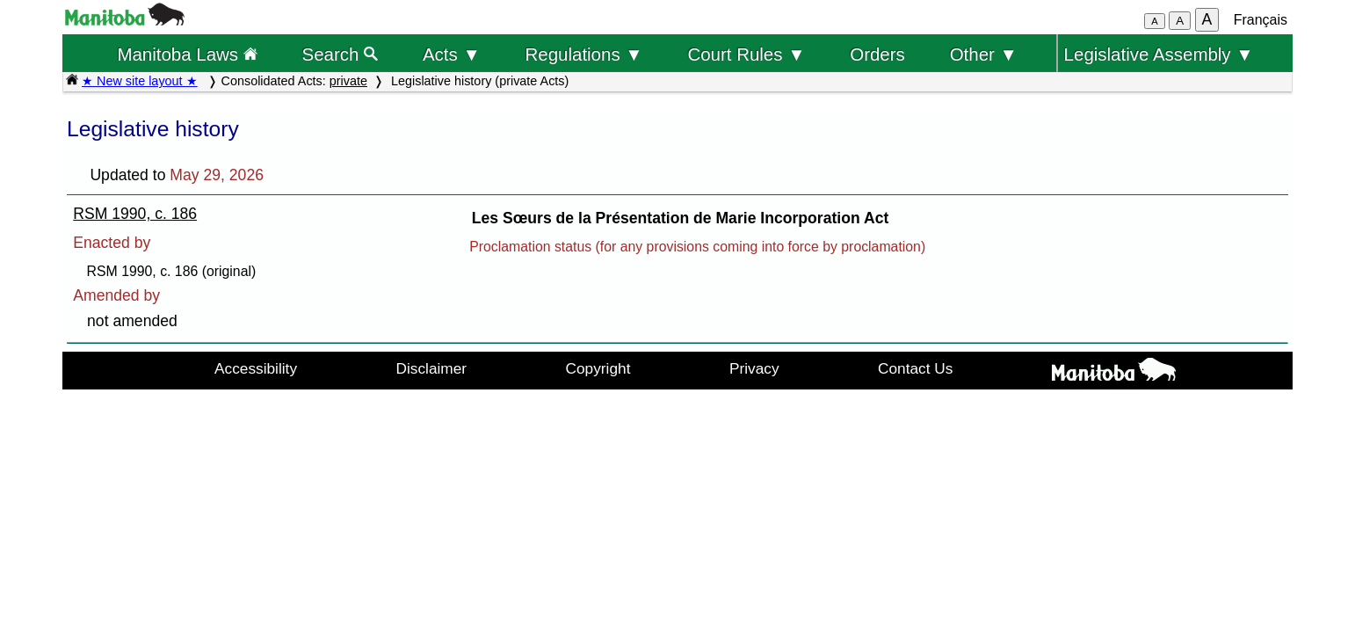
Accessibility (255, 368)
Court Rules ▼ (746, 54)
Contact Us (915, 368)
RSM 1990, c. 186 (135, 213)
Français (1260, 19)
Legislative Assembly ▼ (1159, 54)
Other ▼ (984, 54)
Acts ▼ (452, 54)
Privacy (754, 368)
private (348, 81)
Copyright (598, 368)
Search (340, 54)
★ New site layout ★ (140, 81)
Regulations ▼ (584, 54)
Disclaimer (431, 368)
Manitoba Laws (187, 54)
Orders (877, 54)
